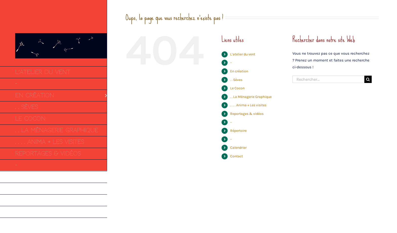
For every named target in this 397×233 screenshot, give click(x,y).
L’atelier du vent (242, 54)
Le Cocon (237, 88)
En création (239, 71)
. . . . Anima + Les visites (248, 105)
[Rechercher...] (328, 79)
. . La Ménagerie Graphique (251, 97)
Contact (236, 156)
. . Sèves (236, 80)
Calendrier (238, 147)
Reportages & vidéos (247, 114)
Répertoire (238, 131)
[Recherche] (368, 79)
